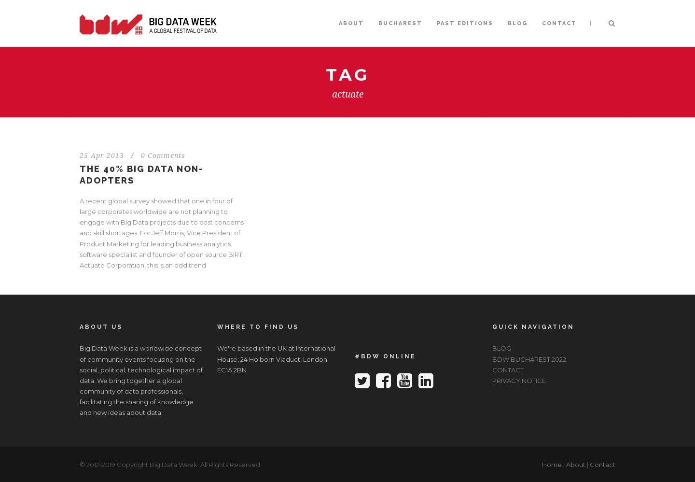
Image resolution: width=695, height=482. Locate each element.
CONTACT (559, 23)
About (575, 464)
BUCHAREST (400, 23)
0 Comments (163, 155)
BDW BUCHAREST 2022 (529, 359)
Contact (602, 464)
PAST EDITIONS (465, 23)
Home (552, 464)
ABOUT (351, 23)
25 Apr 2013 (102, 155)
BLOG (518, 23)
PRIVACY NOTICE (519, 380)
